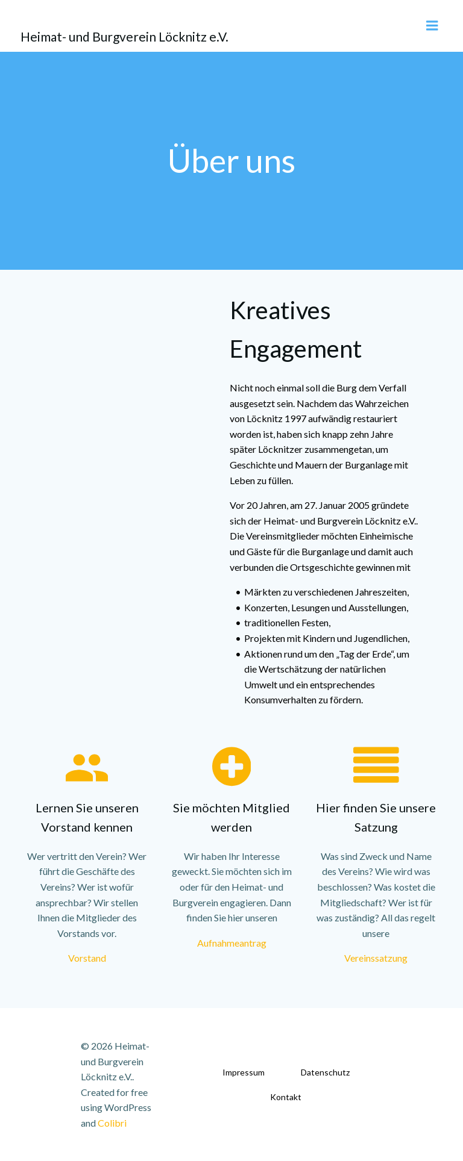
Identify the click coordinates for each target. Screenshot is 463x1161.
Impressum (243, 1072)
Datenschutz (325, 1072)
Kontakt (285, 1097)
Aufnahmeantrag (231, 942)
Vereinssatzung (376, 957)
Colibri (112, 1122)
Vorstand (87, 957)
